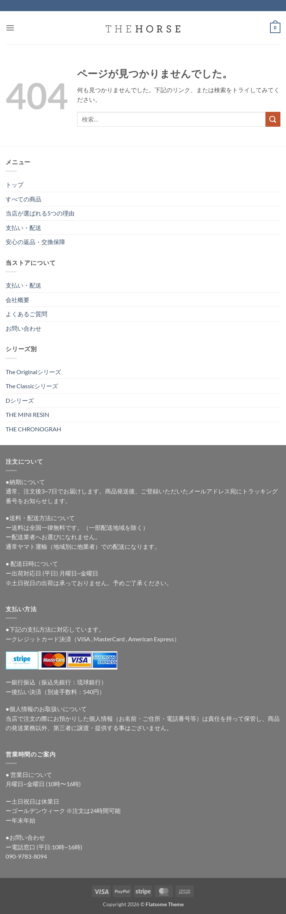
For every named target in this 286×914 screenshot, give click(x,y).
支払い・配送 (23, 227)
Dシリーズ (20, 400)
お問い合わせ (23, 328)
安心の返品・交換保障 (35, 241)
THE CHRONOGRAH (33, 428)
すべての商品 (23, 198)
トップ (14, 184)
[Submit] (273, 119)
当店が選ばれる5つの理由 (40, 213)
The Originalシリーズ (33, 371)
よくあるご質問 (26, 313)
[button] (10, 28)
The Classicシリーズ (32, 385)
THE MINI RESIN (27, 414)
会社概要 (17, 299)
